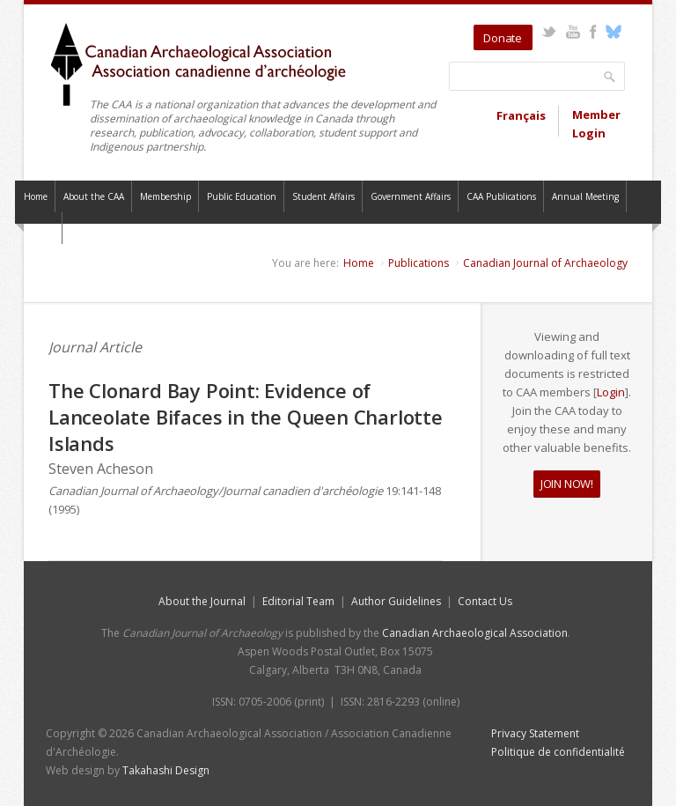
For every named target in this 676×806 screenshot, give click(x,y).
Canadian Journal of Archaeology (545, 262)
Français (521, 115)
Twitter (549, 32)
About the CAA (93, 196)
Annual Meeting (585, 196)
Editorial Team (298, 601)
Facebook (593, 32)
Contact (39, 228)
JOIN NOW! (566, 484)
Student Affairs (323, 196)
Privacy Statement (535, 733)
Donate (502, 38)
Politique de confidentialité (558, 751)
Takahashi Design (165, 770)
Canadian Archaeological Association (475, 632)
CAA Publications (501, 196)
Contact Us (485, 601)
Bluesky (613, 32)
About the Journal (202, 601)
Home (36, 196)
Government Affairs (411, 196)
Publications (418, 262)
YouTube (572, 32)
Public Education (241, 196)
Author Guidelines (396, 601)
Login (611, 392)
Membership (165, 196)
